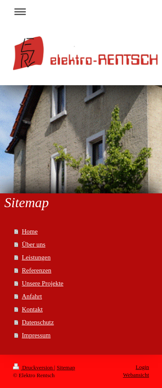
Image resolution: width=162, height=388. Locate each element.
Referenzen (36, 270)
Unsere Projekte (43, 283)
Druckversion (33, 367)
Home (30, 231)
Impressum (36, 335)
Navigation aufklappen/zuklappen (81, 11)
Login (142, 367)
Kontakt (32, 309)
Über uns (34, 244)
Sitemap (66, 367)
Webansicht (136, 375)
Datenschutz (38, 322)
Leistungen (36, 257)
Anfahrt (32, 296)
